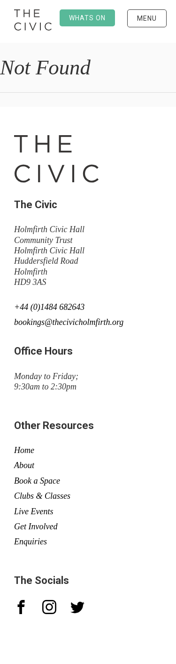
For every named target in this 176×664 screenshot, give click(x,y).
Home (24, 450)
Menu (147, 18)
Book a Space (37, 481)
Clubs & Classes (42, 496)
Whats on (87, 18)
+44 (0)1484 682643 (49, 307)
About (24, 465)
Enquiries (30, 541)
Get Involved (35, 526)
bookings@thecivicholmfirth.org (68, 322)
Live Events (33, 511)
